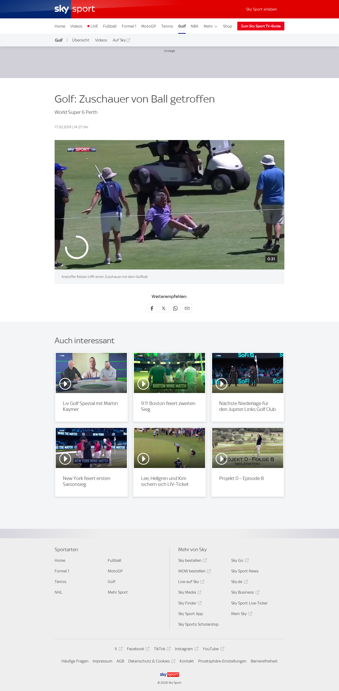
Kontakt (187, 661)
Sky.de (238, 582)
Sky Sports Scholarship (198, 624)
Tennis (167, 26)
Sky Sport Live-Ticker (249, 603)
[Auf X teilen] (163, 308)
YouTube (213, 649)
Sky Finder (189, 604)
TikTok (161, 649)
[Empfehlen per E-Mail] (187, 308)
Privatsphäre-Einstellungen (222, 661)
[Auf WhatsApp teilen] (175, 308)
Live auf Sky (190, 582)
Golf (182, 26)
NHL (58, 592)
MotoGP (148, 26)
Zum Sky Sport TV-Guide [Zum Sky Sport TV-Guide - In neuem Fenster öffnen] (261, 26)
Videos (76, 26)
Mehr (211, 26)
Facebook (137, 649)
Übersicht (80, 40)
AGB (120, 661)
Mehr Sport (118, 592)
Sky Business (244, 593)
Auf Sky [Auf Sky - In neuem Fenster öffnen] (119, 40)
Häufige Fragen (75, 661)
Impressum (102, 661)
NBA (194, 26)
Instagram (186, 649)
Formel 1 (129, 26)
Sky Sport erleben (261, 9)
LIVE (94, 26)
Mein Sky (241, 614)
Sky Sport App (190, 613)
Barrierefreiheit (264, 661)
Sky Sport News (244, 571)
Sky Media (189, 593)
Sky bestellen (192, 561)
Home (60, 26)
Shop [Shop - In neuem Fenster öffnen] (227, 26)
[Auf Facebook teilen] (152, 308)
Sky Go (239, 561)
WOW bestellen (194, 572)
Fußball (110, 26)
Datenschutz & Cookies (151, 662)
